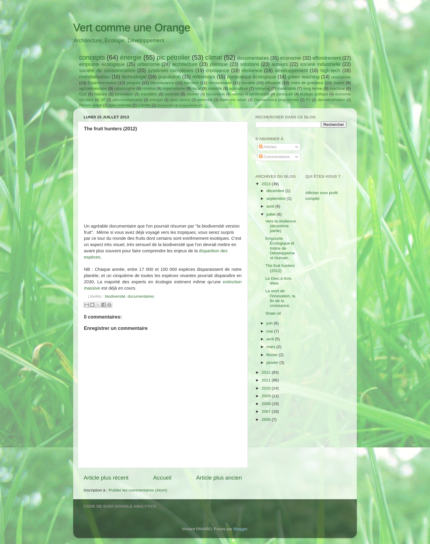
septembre (276, 198)
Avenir (339, 83)
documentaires (253, 58)
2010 (267, 388)
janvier (273, 362)
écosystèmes (188, 105)
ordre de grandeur (307, 83)
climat (213, 57)
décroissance (162, 83)
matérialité (286, 88)
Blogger (240, 529)
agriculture (238, 88)
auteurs (280, 64)
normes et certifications (250, 94)
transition (149, 94)
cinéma (149, 88)
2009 (267, 396)
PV (308, 100)
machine (337, 88)
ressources (341, 77)
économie (290, 58)
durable (248, 83)
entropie (156, 100)
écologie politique (314, 94)
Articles (268, 147)
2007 (267, 411)
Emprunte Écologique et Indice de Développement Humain (280, 248)
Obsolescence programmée (276, 100)
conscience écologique (251, 76)
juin (270, 323)
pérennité (205, 100)
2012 (267, 372)
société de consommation (107, 70)
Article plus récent (106, 478)
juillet (271, 214)
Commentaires (274, 156)
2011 (267, 380)
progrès (133, 83)
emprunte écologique (102, 64)
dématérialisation (331, 100)
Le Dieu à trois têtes (278, 280)
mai (270, 331)
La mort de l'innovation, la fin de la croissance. (280, 298)
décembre (275, 190)
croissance (217, 70)
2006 (267, 419)
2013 (267, 184)
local (197, 88)
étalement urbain (233, 100)
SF (103, 100)
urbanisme (148, 64)
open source (180, 100)
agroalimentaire (93, 88)
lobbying (262, 88)
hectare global (90, 105)
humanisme (215, 94)
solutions (249, 64)
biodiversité (165, 105)
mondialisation (94, 76)
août (270, 206)
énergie (131, 57)
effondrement (327, 58)
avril (270, 339)
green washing (304, 76)
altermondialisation (128, 100)
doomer (193, 94)
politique (219, 64)
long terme (312, 88)
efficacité (273, 83)
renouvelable (220, 83)
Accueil (162, 478)
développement (291, 70)
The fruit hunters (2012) (280, 268)
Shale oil (273, 313)
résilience (252, 70)
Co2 (83, 94)
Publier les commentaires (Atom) (138, 490)
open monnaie (119, 105)
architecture (184, 64)
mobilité (215, 88)
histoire (100, 94)
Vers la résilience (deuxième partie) (280, 226)
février (272, 355)
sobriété (144, 105)
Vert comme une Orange (131, 27)
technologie (134, 76)
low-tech (191, 83)
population (169, 76)
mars (271, 346)
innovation (124, 94)
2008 (267, 403)
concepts (92, 57)
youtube (172, 94)
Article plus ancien (219, 478)
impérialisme (174, 88)
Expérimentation (102, 83)
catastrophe (124, 88)
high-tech (330, 70)
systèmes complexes (170, 70)
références (203, 76)
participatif (285, 94)
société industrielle (320, 64)
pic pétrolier (173, 57)
